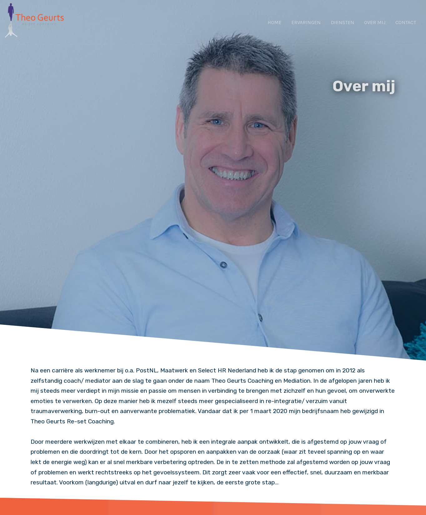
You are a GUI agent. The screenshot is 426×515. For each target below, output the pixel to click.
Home (274, 22)
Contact (405, 22)
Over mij (374, 22)
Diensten (342, 22)
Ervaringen (306, 22)
